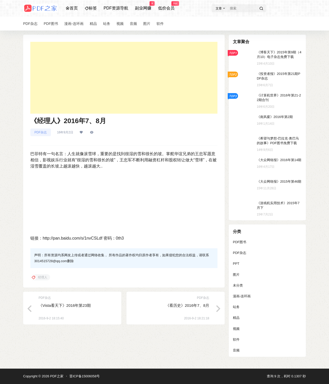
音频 (236, 350)
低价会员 (166, 6)
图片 (236, 275)
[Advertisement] (123, 78)
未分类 (238, 285)
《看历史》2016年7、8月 (187, 305)
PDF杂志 (40, 132)
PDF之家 (56, 376)
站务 (236, 307)
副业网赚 (143, 6)
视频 (236, 329)
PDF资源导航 (116, 8)
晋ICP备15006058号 (84, 376)
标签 (91, 8)
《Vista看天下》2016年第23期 (65, 305)
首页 (72, 8)
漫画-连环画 (242, 296)
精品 (236, 318)
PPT (236, 263)
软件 (236, 339)
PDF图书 (239, 242)
